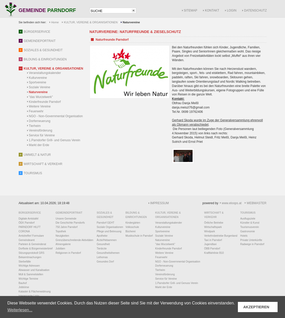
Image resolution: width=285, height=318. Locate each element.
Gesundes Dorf (105, 261)
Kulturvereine (38, 78)
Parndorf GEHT (105, 222)
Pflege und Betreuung (109, 231)
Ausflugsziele (247, 218)
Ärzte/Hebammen (107, 240)
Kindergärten (132, 222)
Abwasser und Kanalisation (34, 270)
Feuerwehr (36, 111)
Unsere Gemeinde (66, 218)
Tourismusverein (249, 227)
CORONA (24, 231)
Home (55, 22)
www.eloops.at (231, 203)
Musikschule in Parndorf (139, 235)
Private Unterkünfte (251, 240)
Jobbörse (24, 287)
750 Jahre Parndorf (67, 227)
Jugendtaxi (210, 244)
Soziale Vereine (39, 87)
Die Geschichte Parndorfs (70, 222)
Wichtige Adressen (29, 265)
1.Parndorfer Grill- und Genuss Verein (54, 140)
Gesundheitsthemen (108, 252)
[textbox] (110, 11)
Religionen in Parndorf (68, 252)
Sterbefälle (25, 261)
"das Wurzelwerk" (41, 97)
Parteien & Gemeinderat (32, 244)
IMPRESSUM (159, 203)
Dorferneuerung (39, 121)
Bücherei (130, 231)
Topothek (61, 231)
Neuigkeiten (62, 235)
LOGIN (231, 10)
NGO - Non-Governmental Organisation (56, 116)
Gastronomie (247, 231)
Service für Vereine (42, 135)
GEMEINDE (47, 10)
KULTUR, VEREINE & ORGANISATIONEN (91, 22)
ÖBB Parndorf (212, 248)
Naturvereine (38, 92)
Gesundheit (103, 244)
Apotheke (102, 235)
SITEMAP (190, 10)
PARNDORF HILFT (30, 227)
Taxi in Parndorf (213, 240)
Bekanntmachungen (30, 257)
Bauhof (23, 283)
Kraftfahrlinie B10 (214, 252)
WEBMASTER (256, 203)
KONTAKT (212, 10)
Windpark (209, 231)
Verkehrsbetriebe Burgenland (220, 235)
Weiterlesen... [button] (20, 310)
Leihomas (102, 257)
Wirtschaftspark (213, 227)
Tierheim (35, 126)
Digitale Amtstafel (28, 218)
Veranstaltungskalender (45, 73)
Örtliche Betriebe (213, 222)
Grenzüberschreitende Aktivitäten (74, 240)
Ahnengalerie (63, 244)
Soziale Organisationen (110, 227)
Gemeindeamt (27, 240)
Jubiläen (60, 248)
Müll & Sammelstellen (31, 274)
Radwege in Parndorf (252, 244)
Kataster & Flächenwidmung (35, 291)
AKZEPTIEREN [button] (256, 307)
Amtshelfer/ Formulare (31, 235)
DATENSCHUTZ (255, 10)
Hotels (243, 235)
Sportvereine (37, 82)
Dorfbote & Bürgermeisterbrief (36, 248)
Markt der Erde (39, 145)
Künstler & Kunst (249, 222)
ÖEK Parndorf (27, 222)
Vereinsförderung (40, 130)
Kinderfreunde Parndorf (45, 102)
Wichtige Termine (28, 278)
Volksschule (132, 227)
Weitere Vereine (40, 106)
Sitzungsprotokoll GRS (32, 252)
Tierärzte (102, 248)
